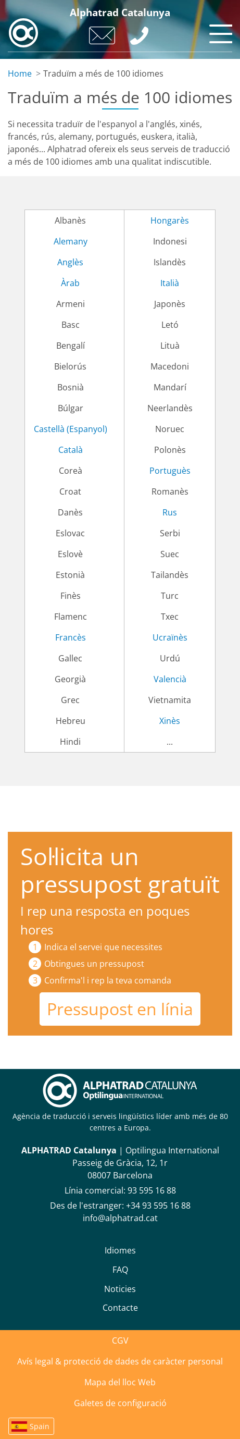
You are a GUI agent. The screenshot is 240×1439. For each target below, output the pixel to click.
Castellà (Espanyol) (70, 429)
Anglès (70, 262)
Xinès (169, 721)
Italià (169, 283)
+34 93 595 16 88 (158, 1205)
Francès (70, 637)
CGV (120, 1340)
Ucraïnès (170, 637)
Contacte (120, 1307)
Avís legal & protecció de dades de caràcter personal (120, 1361)
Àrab (70, 283)
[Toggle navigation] (219, 31)
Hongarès (169, 220)
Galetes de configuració (120, 1403)
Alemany (70, 241)
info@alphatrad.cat (120, 1218)
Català (70, 450)
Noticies (120, 1289)
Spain (39, 1426)
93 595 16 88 (152, 1190)
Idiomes (120, 1250)
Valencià (170, 679)
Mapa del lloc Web (120, 1382)
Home (20, 73)
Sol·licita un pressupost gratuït (120, 870)
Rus (169, 512)
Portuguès (170, 470)
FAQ (120, 1269)
